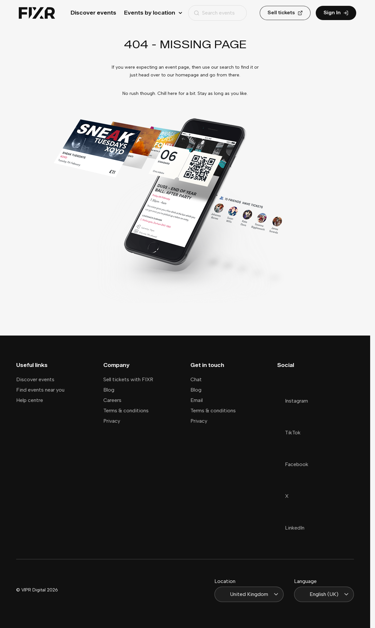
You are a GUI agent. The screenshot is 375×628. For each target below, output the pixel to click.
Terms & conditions (126, 410)
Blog (108, 390)
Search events (214, 13)
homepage (187, 75)
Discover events (93, 13)
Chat (196, 379)
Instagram (292, 401)
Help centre (29, 400)
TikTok (289, 432)
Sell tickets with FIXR (128, 379)
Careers (112, 400)
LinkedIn (290, 528)
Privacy (111, 421)
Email (196, 400)
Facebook (292, 464)
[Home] (37, 13)
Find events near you (40, 390)
